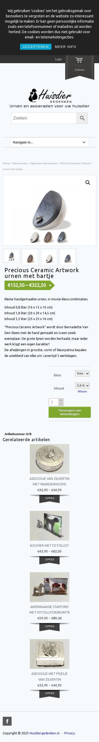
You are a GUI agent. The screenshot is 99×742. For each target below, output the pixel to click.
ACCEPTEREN (36, 47)
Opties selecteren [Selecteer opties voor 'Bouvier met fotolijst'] (49, 562)
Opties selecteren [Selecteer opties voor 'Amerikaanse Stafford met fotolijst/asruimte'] (49, 629)
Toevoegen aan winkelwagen (69, 412)
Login (58, 59)
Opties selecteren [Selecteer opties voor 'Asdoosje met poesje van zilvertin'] (49, 696)
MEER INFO (65, 47)
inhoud (59, 388)
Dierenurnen (20, 163)
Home (6, 163)
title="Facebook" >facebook (7, 721)
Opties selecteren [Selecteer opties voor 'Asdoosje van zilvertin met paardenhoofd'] (49, 501)
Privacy (69, 733)
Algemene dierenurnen (44, 163)
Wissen (82, 391)
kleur (57, 375)
